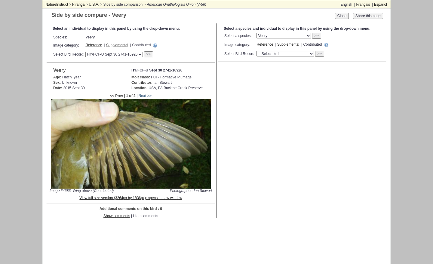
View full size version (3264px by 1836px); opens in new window (130, 198)
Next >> (145, 96)
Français (363, 4)
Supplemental (117, 45)
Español (380, 4)
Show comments (116, 216)
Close (342, 16)
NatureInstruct (56, 4)
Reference (93, 45)
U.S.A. (94, 4)
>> (148, 54)
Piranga (78, 4)
